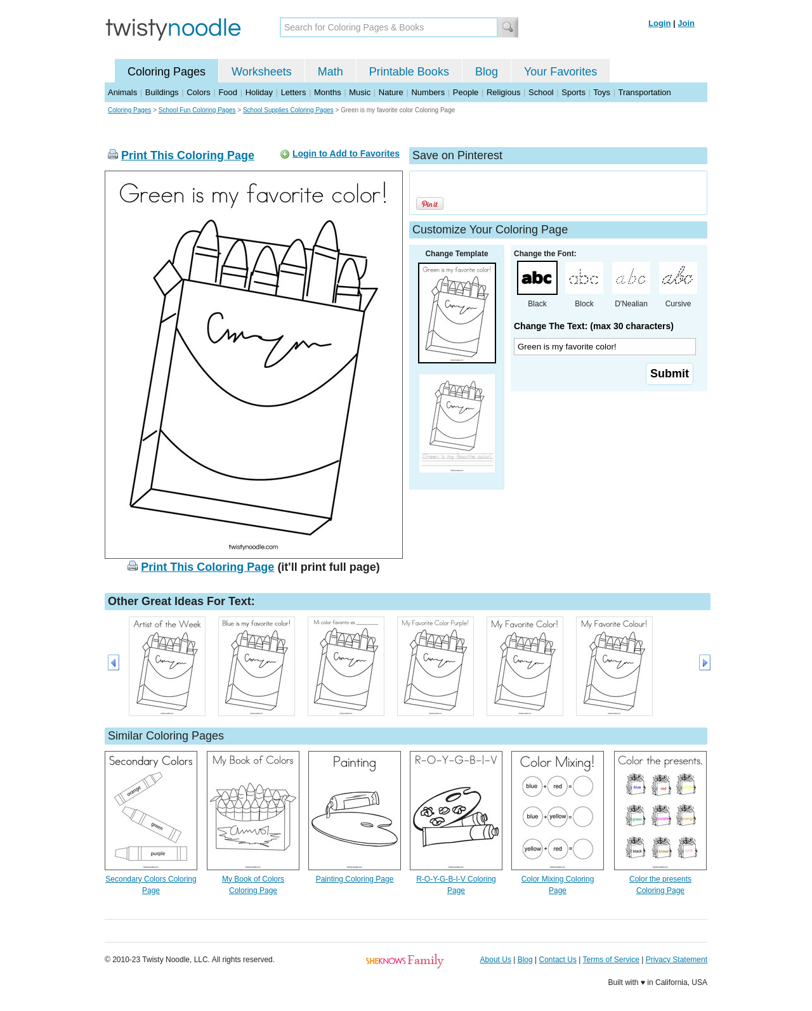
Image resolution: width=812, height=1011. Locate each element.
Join (686, 23)
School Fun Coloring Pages (197, 110)
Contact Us (558, 959)
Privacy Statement (676, 959)
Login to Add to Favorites (346, 153)
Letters (293, 92)
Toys (601, 92)
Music (359, 92)
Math (330, 71)
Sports (573, 92)
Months (327, 92)
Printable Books (409, 71)
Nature (391, 92)
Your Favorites (560, 71)
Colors (199, 92)
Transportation (644, 92)
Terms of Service (610, 959)
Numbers (428, 92)
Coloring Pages (167, 71)
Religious (503, 92)
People (465, 92)
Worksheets (262, 71)
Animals (122, 92)
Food (227, 92)
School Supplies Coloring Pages (288, 110)
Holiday (259, 92)
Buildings (162, 92)
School (541, 92)
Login (659, 23)
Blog (486, 71)
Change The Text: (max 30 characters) (594, 326)
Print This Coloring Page (187, 155)
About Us (495, 959)
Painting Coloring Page (355, 879)
